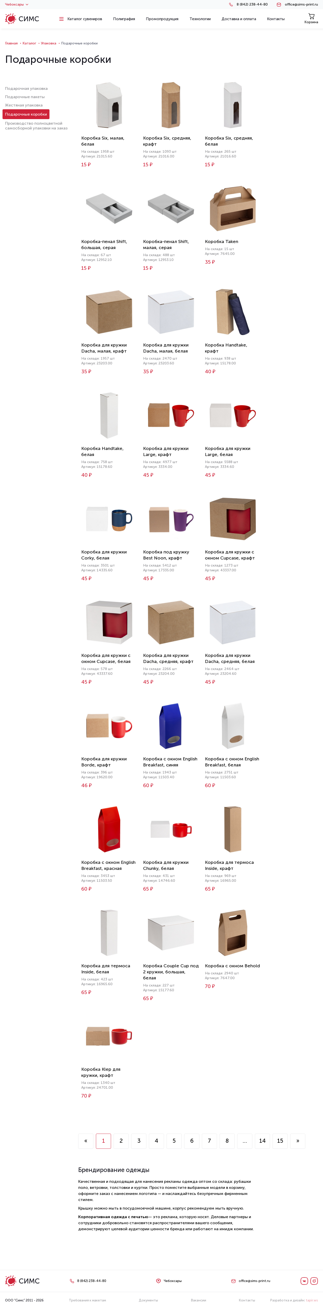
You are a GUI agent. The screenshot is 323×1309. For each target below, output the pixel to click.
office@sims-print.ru (301, 5)
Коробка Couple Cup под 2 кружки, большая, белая (171, 972)
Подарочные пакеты (25, 96)
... (245, 1140)
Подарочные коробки (26, 114)
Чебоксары (16, 5)
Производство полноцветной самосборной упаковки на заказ (36, 125)
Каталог (29, 43)
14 (262, 1140)
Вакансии (198, 1300)
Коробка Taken (221, 241)
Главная (11, 43)
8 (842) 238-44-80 (252, 5)
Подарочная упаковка (26, 88)
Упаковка (48, 43)
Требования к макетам (87, 1300)
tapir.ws (312, 1300)
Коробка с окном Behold (232, 966)
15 (280, 1140)
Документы (148, 1300)
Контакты (247, 1300)
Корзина (311, 18)
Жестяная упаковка (24, 105)
